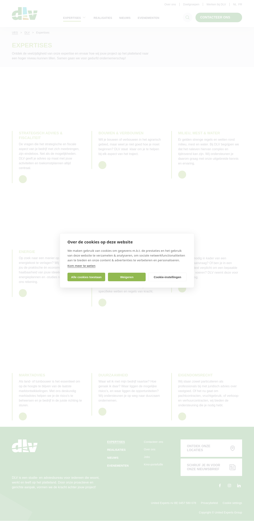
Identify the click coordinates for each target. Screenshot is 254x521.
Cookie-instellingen (167, 277)
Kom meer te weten (81, 266)
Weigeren (126, 277)
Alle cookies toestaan (86, 277)
